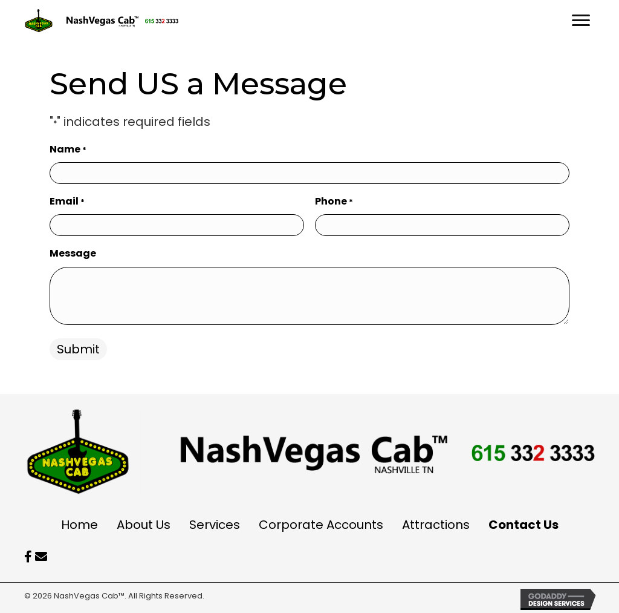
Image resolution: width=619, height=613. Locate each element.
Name (68, 149)
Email (67, 201)
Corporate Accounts (321, 524)
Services (214, 524)
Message (73, 253)
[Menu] (581, 20)
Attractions (436, 524)
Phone (334, 201)
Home (79, 524)
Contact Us (523, 524)
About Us (143, 524)
